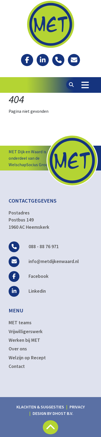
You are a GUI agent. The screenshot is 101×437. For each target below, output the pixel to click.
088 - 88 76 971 (34, 247)
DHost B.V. (63, 413)
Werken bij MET (24, 340)
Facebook (28, 276)
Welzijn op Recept (27, 358)
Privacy (77, 406)
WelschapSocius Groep (29, 164)
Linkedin (27, 291)
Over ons (18, 349)
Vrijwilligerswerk (26, 331)
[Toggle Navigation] (85, 85)
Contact (17, 366)
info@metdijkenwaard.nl (44, 261)
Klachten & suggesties (40, 406)
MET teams (20, 323)
